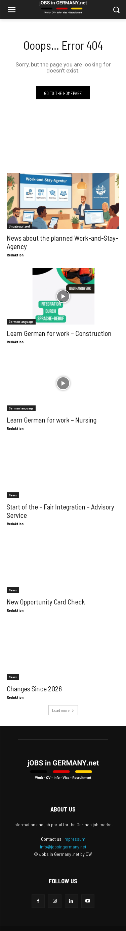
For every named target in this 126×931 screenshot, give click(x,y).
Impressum (74, 839)
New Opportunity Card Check (46, 601)
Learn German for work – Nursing (51, 419)
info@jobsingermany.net (63, 846)
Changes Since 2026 (34, 688)
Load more (63, 710)
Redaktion (15, 255)
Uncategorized (19, 226)
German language (21, 322)
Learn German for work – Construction (59, 333)
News (13, 495)
